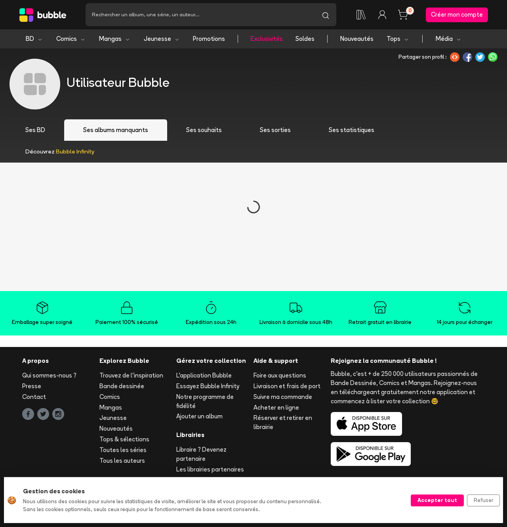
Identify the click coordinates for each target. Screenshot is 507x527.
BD (34, 38)
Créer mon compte (457, 14)
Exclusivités (267, 38)
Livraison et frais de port (287, 386)
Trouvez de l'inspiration (131, 375)
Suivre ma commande (283, 397)
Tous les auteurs (122, 460)
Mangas (114, 38)
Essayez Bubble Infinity (207, 386)
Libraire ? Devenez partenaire (201, 454)
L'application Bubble (204, 375)
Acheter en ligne (276, 407)
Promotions (209, 38)
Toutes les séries (123, 450)
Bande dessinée (121, 386)
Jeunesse (162, 38)
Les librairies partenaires (210, 469)
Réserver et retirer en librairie (283, 422)
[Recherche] (200, 15)
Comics (71, 38)
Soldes (304, 38)
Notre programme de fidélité (205, 401)
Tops (398, 38)
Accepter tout (437, 500)
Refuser (483, 500)
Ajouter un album (199, 416)
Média (448, 38)
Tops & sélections (124, 439)
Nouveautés (357, 38)
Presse (31, 386)
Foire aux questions (280, 375)
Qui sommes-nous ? (49, 375)
